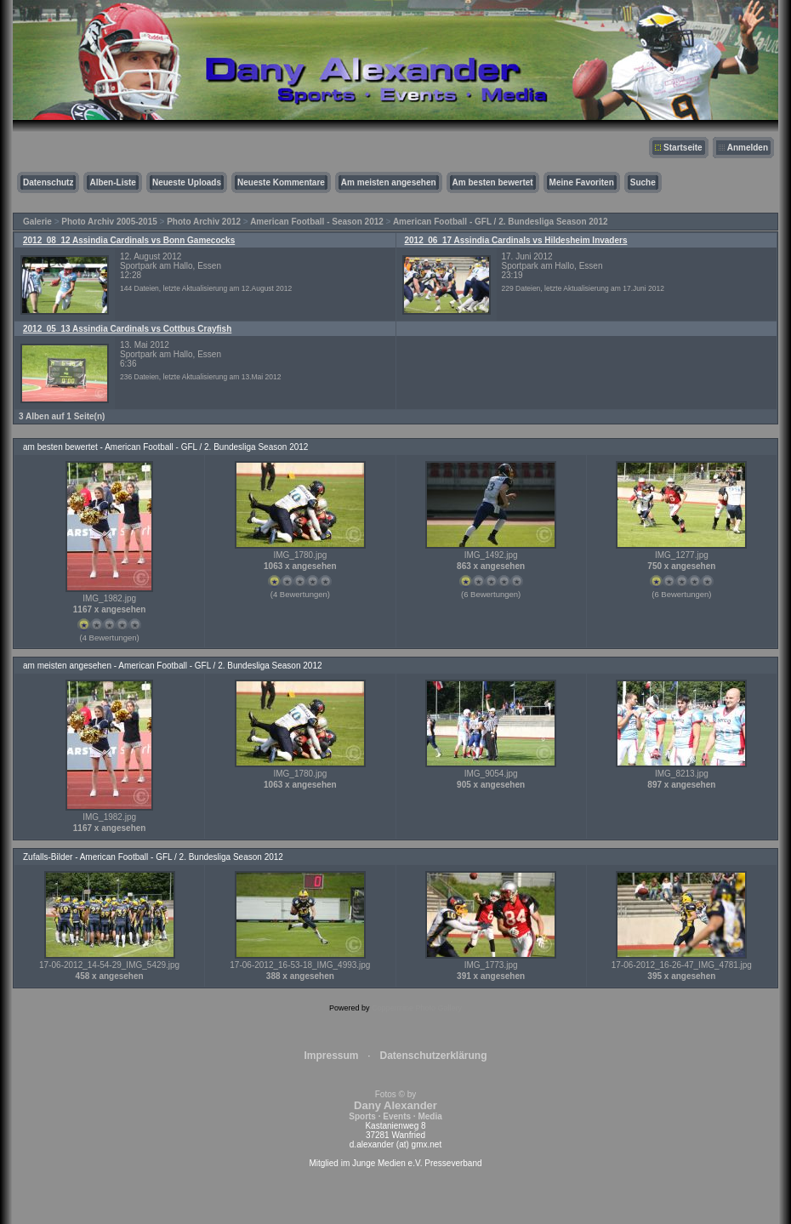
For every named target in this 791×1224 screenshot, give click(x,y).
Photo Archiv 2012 (204, 221)
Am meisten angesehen (388, 182)
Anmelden (747, 147)
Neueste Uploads (186, 182)
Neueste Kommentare (281, 182)
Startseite (683, 147)
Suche (643, 182)
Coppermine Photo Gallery (417, 1008)
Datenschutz (48, 182)
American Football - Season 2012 (317, 221)
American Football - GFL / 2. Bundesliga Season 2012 (500, 221)
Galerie (37, 221)
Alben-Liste (112, 182)
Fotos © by (395, 1105)
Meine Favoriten (581, 182)
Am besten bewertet (492, 182)
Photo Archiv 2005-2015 (108, 221)
